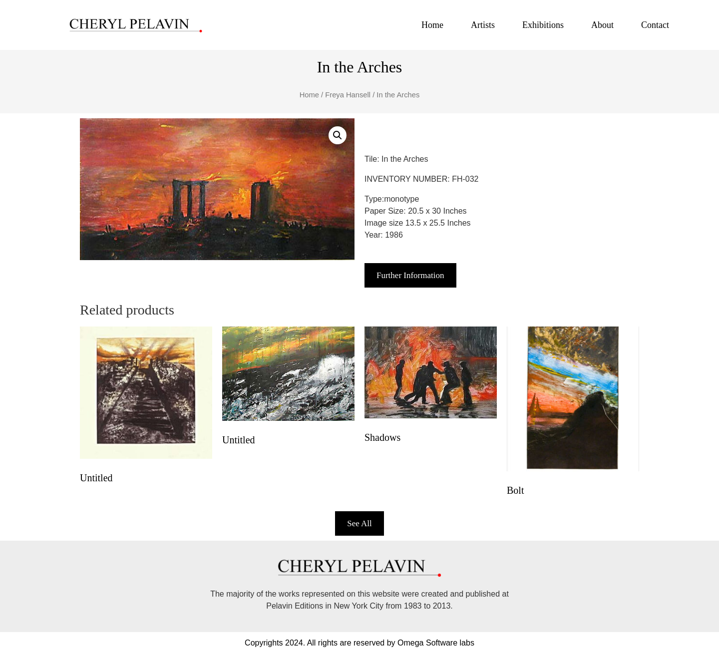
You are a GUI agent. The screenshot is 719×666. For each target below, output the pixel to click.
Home (432, 25)
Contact (655, 25)
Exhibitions (543, 25)
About (602, 25)
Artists (483, 25)
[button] (338, 135)
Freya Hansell (347, 95)
